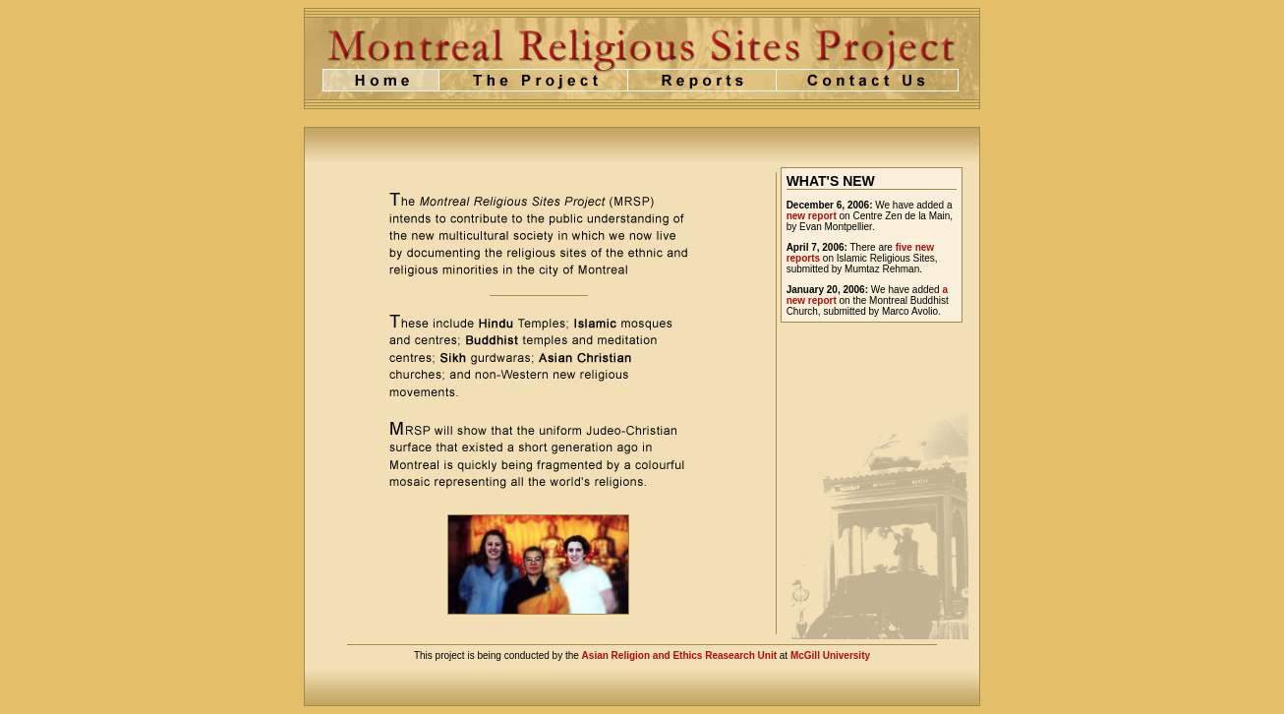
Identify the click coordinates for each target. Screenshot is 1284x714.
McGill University (830, 655)
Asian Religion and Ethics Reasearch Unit (679, 655)
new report (812, 215)
